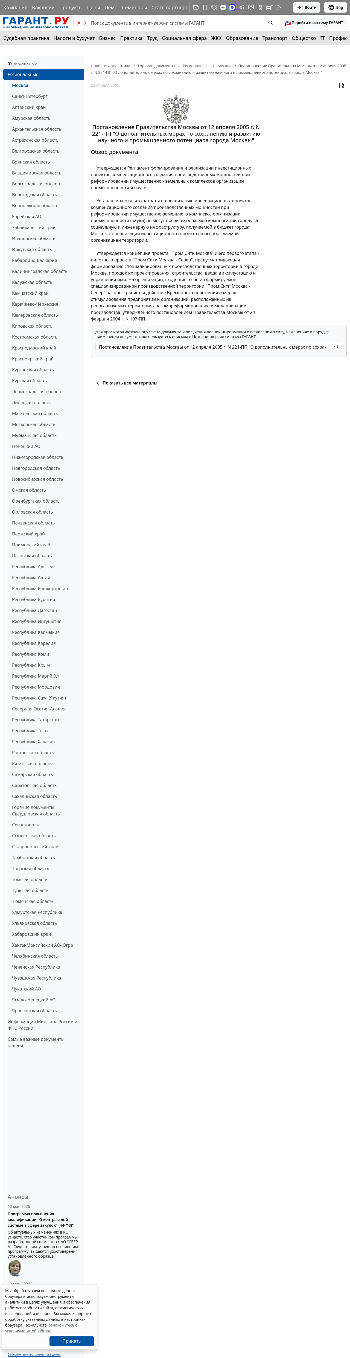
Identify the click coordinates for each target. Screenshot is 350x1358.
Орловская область (32, 512)
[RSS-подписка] (279, 7)
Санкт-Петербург (30, 96)
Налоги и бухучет (74, 38)
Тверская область (30, 868)
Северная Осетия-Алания (39, 709)
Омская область (29, 490)
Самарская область (32, 774)
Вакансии (43, 7)
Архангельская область (36, 129)
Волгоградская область (37, 184)
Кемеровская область (35, 315)
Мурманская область (34, 435)
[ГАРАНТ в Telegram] (241, 7)
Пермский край (28, 534)
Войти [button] (307, 7)
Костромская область (34, 337)
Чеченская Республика (36, 967)
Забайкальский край (34, 228)
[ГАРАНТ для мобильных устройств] (205, 7)
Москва (20, 85)
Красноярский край (33, 359)
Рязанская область (32, 763)
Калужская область (32, 282)
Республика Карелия (34, 643)
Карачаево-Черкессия (35, 304)
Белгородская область (35, 151)
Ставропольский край (35, 847)
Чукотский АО (26, 989)
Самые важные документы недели (36, 1042)
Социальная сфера (184, 38)
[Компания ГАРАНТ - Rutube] (269, 7)
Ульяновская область (34, 923)
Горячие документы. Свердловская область (36, 810)
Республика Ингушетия (37, 621)
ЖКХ (216, 38)
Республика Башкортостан (40, 588)
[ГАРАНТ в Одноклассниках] (260, 7)
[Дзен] (223, 7)
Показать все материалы (126, 383)
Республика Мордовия (36, 687)
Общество (304, 38)
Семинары (134, 7)
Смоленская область (34, 836)
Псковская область (32, 556)
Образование (242, 38)
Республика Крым (31, 665)
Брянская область (31, 162)
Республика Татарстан (35, 720)
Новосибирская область (37, 479)
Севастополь (25, 825)
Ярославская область (34, 1011)
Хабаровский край (31, 934)
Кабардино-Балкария (34, 260)
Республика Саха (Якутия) (39, 698)
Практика (131, 38)
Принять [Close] (72, 1341)
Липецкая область (31, 403)
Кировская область (32, 326)
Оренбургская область (36, 501)
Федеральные (22, 63)
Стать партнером (171, 7)
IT (322, 38)
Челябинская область (35, 956)
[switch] (81, 23)
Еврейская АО (26, 217)
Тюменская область (33, 901)
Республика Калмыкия (36, 632)
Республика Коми (30, 654)
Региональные (23, 74)
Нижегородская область (37, 457)
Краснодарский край (34, 348)
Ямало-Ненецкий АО (34, 1000)
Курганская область (33, 370)
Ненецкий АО (26, 446)
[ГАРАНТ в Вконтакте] (214, 7)
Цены (93, 7)
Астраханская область (35, 140)
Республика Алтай (31, 578)
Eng (335, 7)
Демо (111, 7)
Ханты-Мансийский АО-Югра (42, 945)
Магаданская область (35, 413)
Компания (15, 7)
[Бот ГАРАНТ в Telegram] (251, 7)
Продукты (71, 7)
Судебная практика (26, 38)
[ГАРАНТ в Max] (232, 7)
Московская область (33, 424)
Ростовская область (33, 753)
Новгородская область (36, 468)
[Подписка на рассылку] (195, 7)
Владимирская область (36, 173)
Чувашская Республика (36, 978)
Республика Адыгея (32, 567)
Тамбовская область (33, 858)
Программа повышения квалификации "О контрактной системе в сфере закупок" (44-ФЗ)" (41, 1219)
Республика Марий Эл (35, 676)
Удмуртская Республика (37, 912)
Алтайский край (29, 107)
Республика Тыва (30, 731)
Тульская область (30, 890)
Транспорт (274, 38)
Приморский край (31, 545)
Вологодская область (34, 195)
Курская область (29, 381)
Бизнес (107, 38)
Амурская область (31, 118)
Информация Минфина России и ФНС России (42, 1025)
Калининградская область (40, 271)
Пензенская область (33, 523)
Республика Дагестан (34, 610)
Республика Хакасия (33, 742)
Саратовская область (34, 785)
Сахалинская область (34, 796)
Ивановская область (33, 238)
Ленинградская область (37, 392)
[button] (314, 23)
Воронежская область (35, 206)
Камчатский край (30, 293)
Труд (152, 38)
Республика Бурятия (33, 599)
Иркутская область (32, 249)
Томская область (30, 879)
